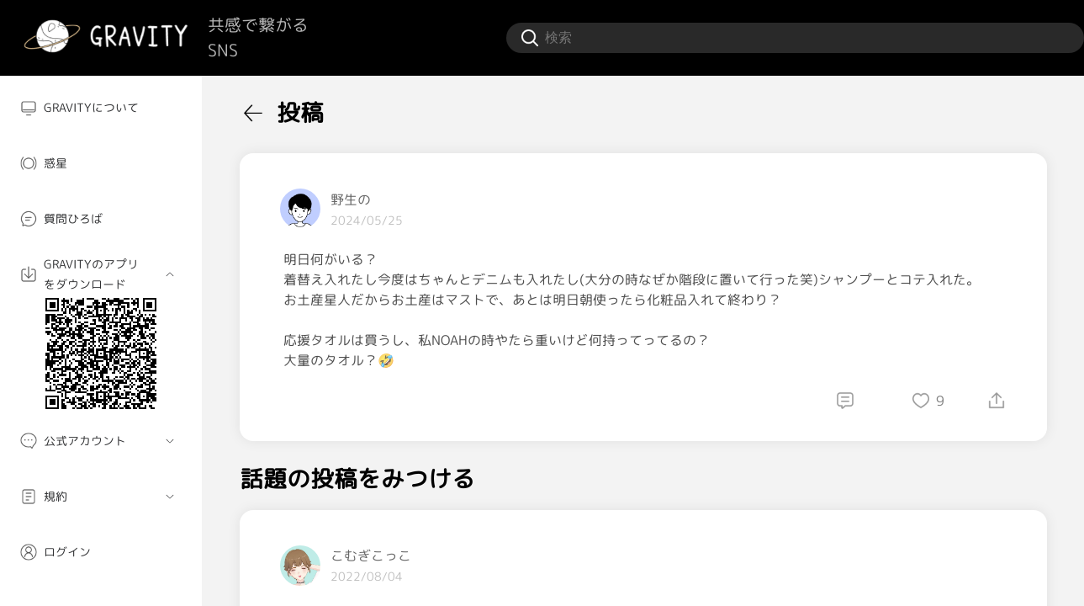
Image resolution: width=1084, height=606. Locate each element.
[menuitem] (101, 107)
